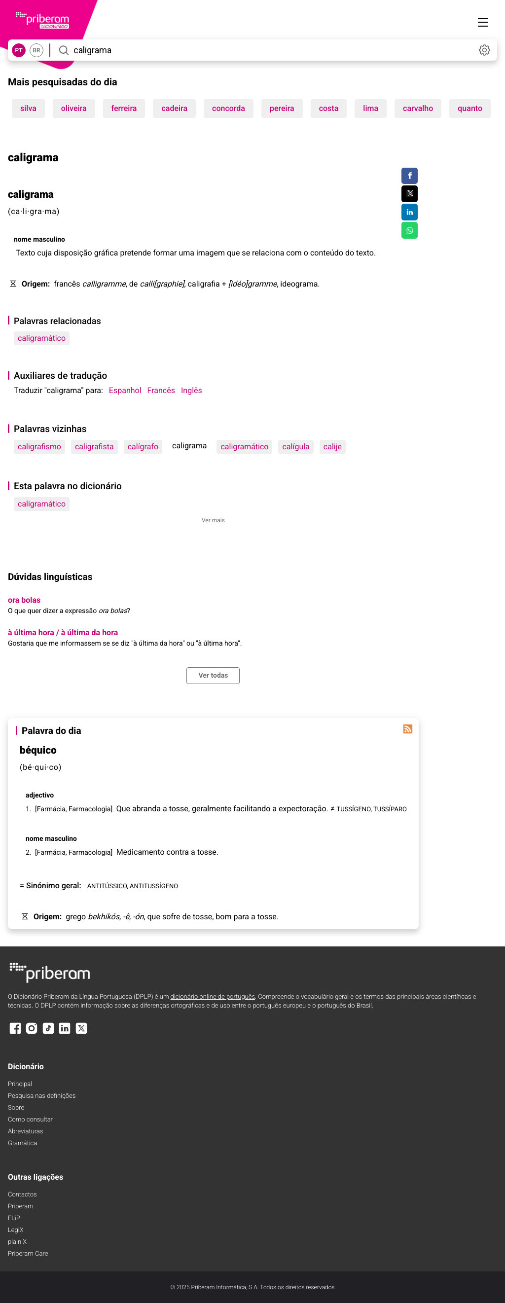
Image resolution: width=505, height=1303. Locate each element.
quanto (470, 108)
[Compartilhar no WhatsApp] (409, 230)
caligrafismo (39, 446)
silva (28, 108)
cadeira (174, 108)
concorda (228, 108)
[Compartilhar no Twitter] (409, 193)
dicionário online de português (213, 997)
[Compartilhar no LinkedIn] (409, 212)
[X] (81, 1033)
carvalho (418, 108)
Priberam (21, 1206)
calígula (295, 446)
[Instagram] (31, 1033)
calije (333, 446)
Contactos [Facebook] (22, 1194)
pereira (282, 108)
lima (370, 108)
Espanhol (125, 390)
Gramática (22, 1143)
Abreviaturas (25, 1131)
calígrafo (143, 446)
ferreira (124, 108)
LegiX (16, 1230)
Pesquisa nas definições (41, 1096)
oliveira (74, 108)
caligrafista (94, 446)
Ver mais (213, 520)
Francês (161, 390)
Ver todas (213, 676)
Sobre (16, 1108)
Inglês (191, 390)
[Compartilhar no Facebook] (409, 176)
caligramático (42, 338)
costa (329, 108)
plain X (17, 1242)
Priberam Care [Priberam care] (28, 1254)
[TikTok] (48, 1033)
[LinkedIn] (64, 1033)
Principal (20, 1084)
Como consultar (30, 1119)
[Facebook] (15, 1033)
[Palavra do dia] (408, 729)
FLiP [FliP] (14, 1218)
